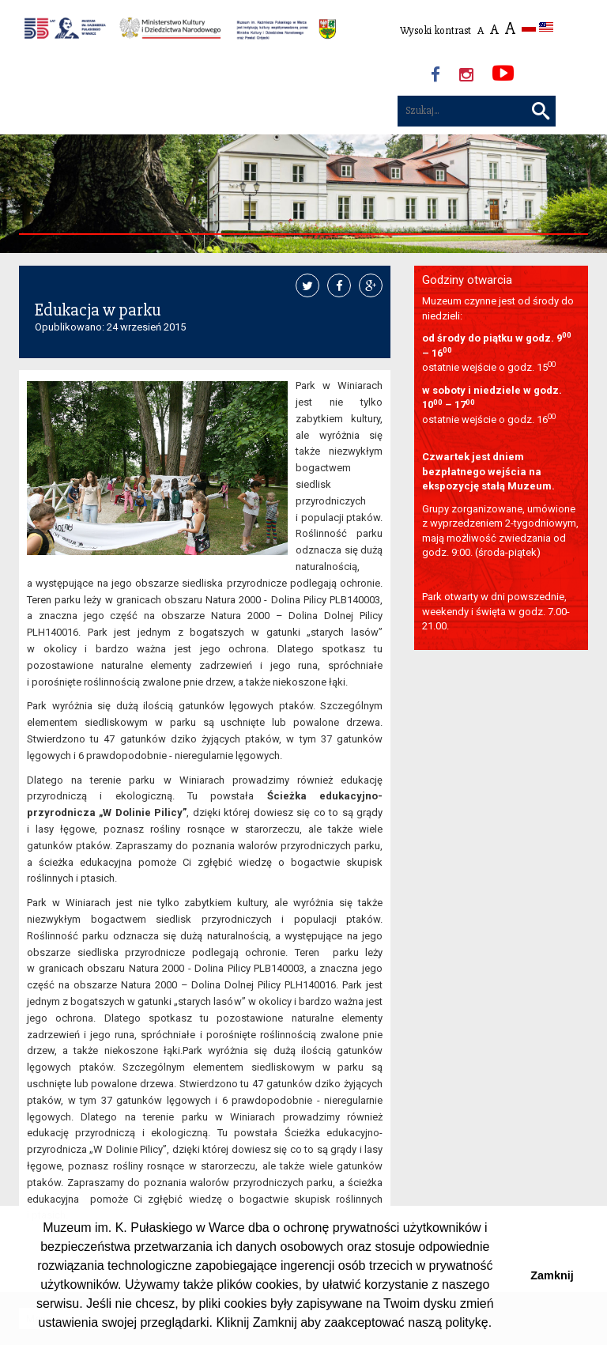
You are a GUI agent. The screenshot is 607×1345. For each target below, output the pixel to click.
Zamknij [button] (551, 1275)
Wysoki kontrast (435, 30)
